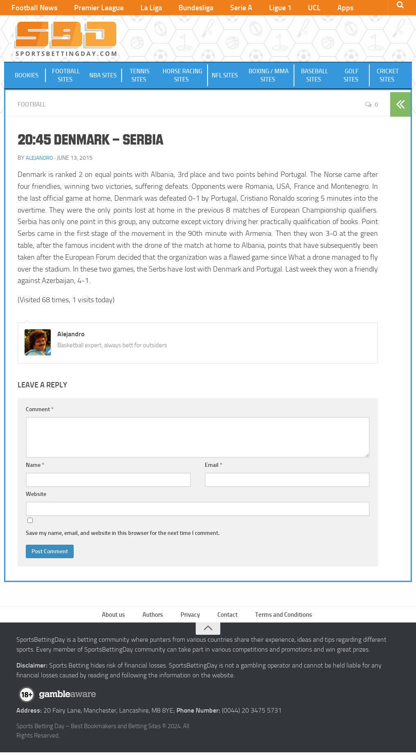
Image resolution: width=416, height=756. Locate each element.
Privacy (191, 617)
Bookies (27, 76)
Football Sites (66, 76)
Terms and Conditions (281, 617)
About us (118, 617)
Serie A (219, 8)
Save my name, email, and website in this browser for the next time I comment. (122, 534)
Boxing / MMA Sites (269, 76)
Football (33, 105)
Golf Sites (352, 76)
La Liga (139, 8)
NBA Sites (104, 76)
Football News (33, 8)
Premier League (92, 8)
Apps (307, 8)
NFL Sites (226, 76)
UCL (281, 8)
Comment (40, 410)
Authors (155, 617)
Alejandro (40, 159)
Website (36, 495)
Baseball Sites (314, 76)
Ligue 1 (252, 8)
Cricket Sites (388, 76)
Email (213, 466)
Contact (226, 617)
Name (35, 466)
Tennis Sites (139, 76)
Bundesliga (178, 8)
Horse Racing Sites (182, 76)
